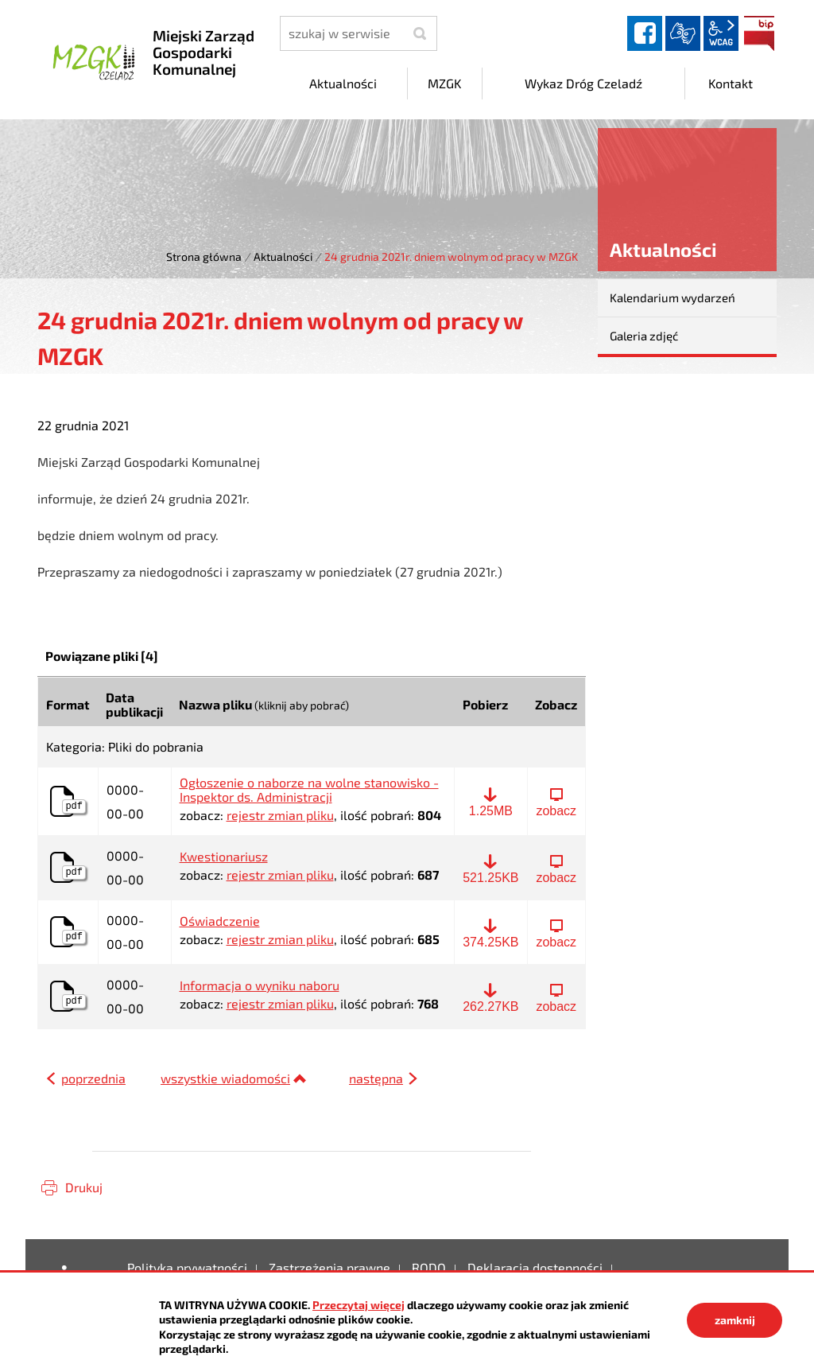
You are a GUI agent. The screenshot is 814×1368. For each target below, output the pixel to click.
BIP (759, 33)
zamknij (735, 1320)
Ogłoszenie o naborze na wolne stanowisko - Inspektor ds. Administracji (309, 789)
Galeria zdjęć (644, 335)
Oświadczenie (220, 921)
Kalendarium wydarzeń (672, 297)
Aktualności (283, 256)
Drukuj (84, 1187)
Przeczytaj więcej (358, 1305)
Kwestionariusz (224, 856)
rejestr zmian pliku (280, 814)
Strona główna (204, 256)
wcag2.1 (721, 33)
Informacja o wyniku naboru (259, 985)
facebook (644, 33)
